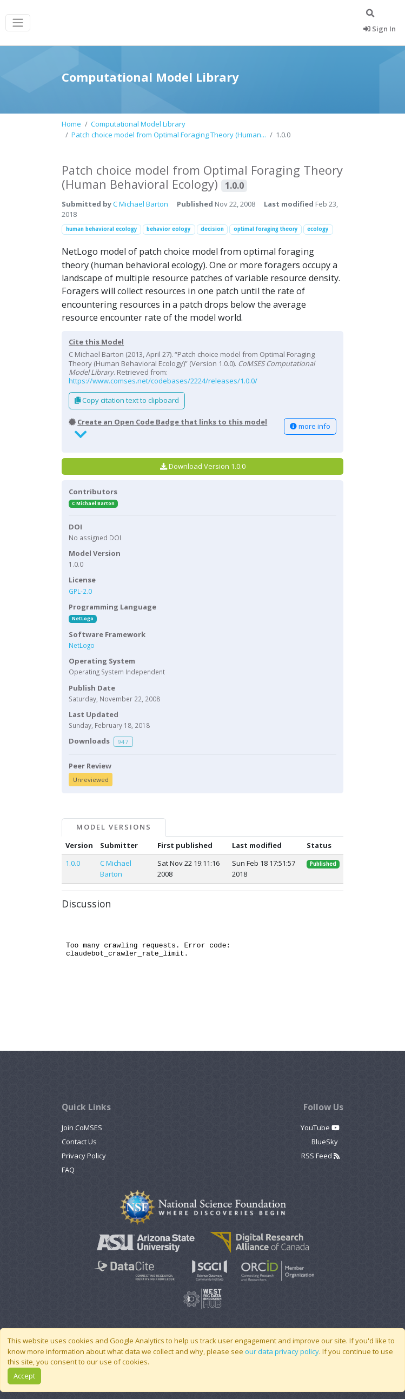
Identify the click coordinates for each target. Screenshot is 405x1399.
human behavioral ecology (101, 229)
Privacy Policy (84, 1156)
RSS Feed (320, 1156)
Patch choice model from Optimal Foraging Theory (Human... (168, 135)
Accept (24, 1376)
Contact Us (79, 1141)
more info (310, 426)
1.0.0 (72, 863)
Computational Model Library (138, 124)
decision (212, 229)
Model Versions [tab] (113, 827)
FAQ (68, 1170)
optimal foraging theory (266, 229)
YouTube (320, 1127)
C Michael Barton (140, 204)
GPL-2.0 (80, 591)
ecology (318, 229)
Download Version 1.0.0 (202, 466)
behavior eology (169, 229)
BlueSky (325, 1141)
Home (71, 124)
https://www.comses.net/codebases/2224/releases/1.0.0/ (163, 381)
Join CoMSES (82, 1127)
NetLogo (83, 618)
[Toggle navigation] (17, 23)
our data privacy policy (282, 1351)
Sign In (379, 29)
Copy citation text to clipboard (127, 400)
